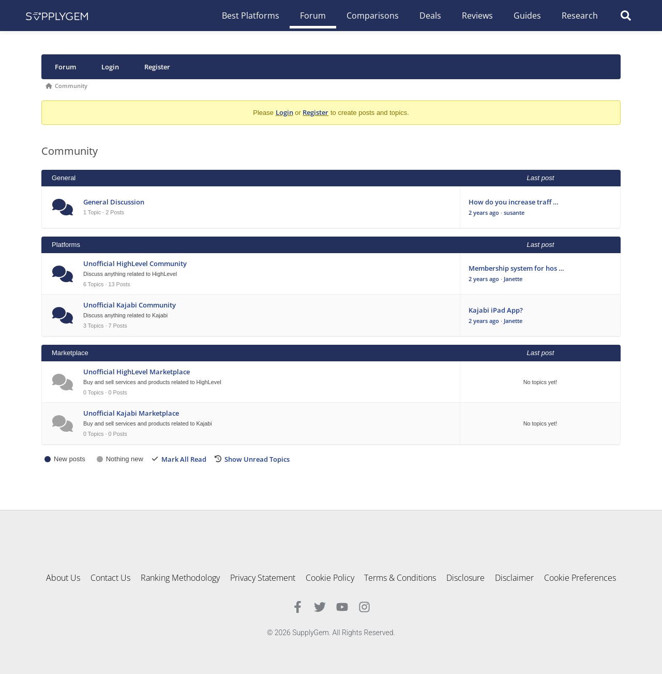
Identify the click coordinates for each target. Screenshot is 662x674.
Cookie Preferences (580, 577)
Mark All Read (183, 459)
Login (110, 66)
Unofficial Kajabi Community (129, 305)
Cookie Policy (330, 577)
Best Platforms (250, 15)
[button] (625, 15)
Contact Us (110, 577)
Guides (527, 15)
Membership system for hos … (516, 268)
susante (514, 212)
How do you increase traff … (514, 202)
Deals (430, 15)
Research (580, 15)
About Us (63, 577)
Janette (513, 279)
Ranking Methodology (180, 577)
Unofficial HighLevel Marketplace (136, 371)
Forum (313, 15)
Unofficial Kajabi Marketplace (131, 413)
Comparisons (373, 15)
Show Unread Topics (257, 459)
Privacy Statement (262, 577)
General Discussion (113, 202)
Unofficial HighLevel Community (135, 263)
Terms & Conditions (401, 577)
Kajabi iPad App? (496, 310)
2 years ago (484, 212)
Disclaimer (514, 577)
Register (157, 66)
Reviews (477, 15)
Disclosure (466, 577)
